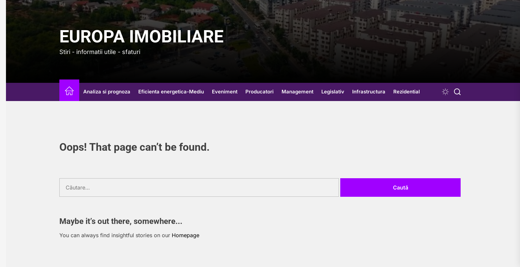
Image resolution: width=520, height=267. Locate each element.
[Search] (457, 92)
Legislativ (332, 91)
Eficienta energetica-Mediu (171, 91)
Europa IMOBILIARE (141, 37)
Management (297, 91)
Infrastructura (368, 91)
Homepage (185, 235)
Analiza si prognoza (106, 91)
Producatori (259, 91)
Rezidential (406, 91)
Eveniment (224, 91)
